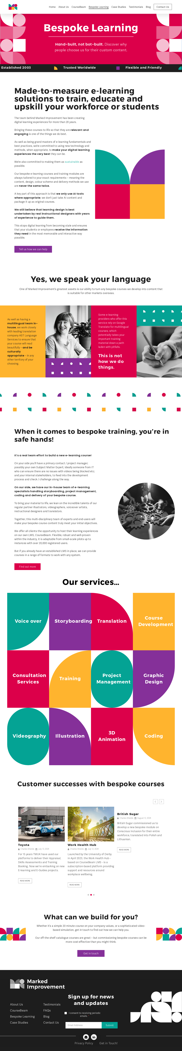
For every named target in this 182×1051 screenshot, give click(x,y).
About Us (16, 1004)
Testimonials (51, 1004)
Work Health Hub (131, 844)
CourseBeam (19, 1010)
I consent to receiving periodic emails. (85, 1015)
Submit (110, 1025)
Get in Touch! (108, 1043)
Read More (25, 881)
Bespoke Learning (22, 1016)
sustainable (72, 161)
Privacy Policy (84, 1043)
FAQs (47, 1010)
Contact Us (51, 1022)
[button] (33, 249)
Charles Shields (27, 849)
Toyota (73, 844)
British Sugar (29, 844)
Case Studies (19, 1022)
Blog (46, 1016)
